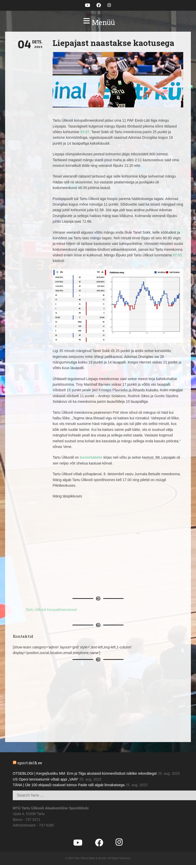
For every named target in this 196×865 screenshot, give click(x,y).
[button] (98, 22)
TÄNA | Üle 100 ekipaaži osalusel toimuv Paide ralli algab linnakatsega (69, 785)
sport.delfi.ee (29, 762)
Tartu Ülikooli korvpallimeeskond (51, 610)
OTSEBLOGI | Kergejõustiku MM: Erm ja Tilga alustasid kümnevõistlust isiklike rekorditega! (85, 773)
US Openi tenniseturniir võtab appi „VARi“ (45, 779)
